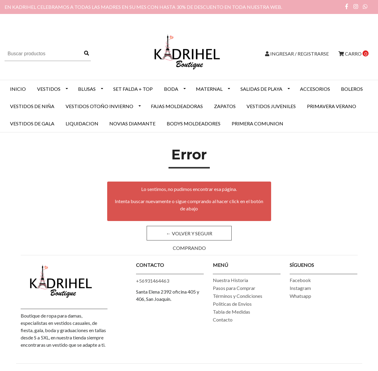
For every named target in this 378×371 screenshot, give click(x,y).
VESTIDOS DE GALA (32, 123)
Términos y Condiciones (237, 296)
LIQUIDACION (82, 123)
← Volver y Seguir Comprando (189, 235)
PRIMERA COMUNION (257, 123)
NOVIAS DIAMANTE (132, 123)
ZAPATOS (225, 106)
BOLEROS (352, 89)
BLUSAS (87, 89)
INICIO (18, 89)
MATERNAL (209, 89)
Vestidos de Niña (32, 106)
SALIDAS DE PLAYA (261, 89)
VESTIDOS (48, 89)
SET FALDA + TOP (133, 89)
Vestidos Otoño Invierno (99, 106)
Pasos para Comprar (234, 288)
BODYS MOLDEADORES (193, 123)
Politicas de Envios (232, 304)
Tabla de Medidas (231, 312)
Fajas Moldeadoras (177, 106)
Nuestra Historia (230, 280)
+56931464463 (152, 281)
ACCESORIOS (315, 89)
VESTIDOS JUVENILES (271, 106)
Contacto (223, 319)
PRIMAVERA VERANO (331, 106)
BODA (171, 89)
